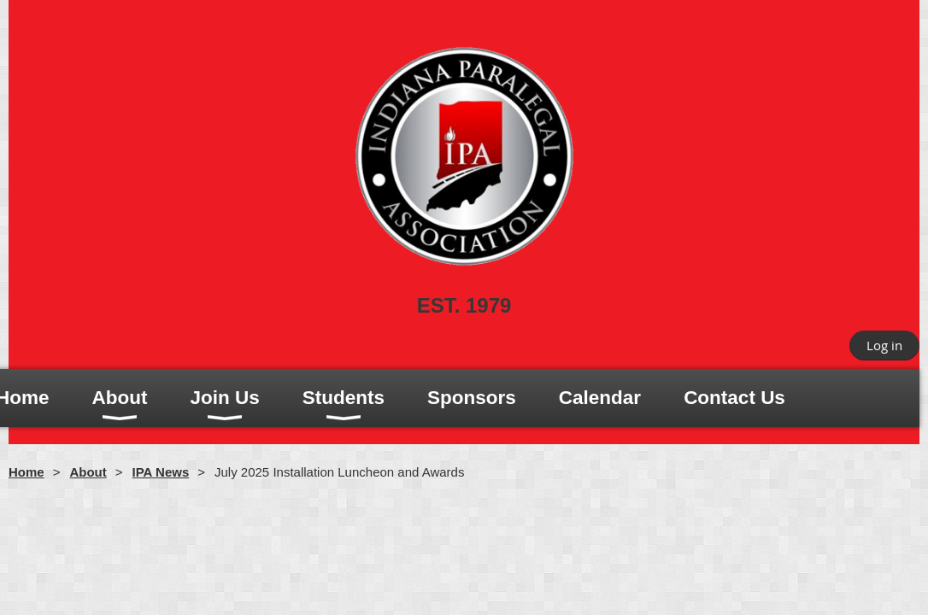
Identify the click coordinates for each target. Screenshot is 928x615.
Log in (884, 345)
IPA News (161, 472)
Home (26, 472)
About (87, 472)
